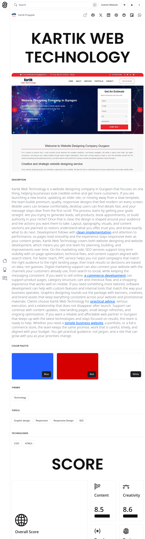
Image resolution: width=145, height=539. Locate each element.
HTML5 (28, 443)
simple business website (84, 323)
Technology (20, 397)
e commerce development (105, 275)
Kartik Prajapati (26, 15)
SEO (81, 420)
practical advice (102, 301)
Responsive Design (64, 420)
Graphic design (22, 420)
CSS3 (16, 443)
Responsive (42, 420)
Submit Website (109, 4)
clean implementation (93, 232)
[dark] (124, 5)
